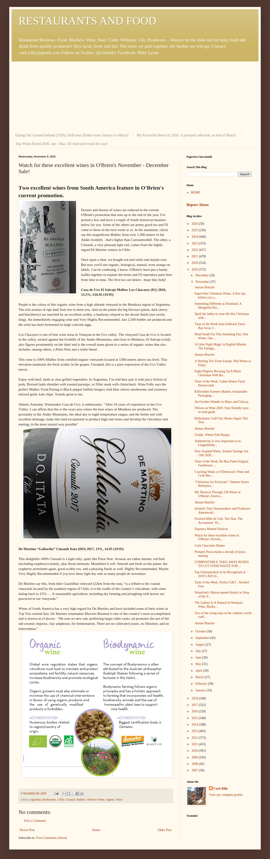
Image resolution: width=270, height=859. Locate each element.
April (199, 670)
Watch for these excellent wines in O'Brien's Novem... (217, 537)
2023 (195, 243)
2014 (195, 724)
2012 (195, 737)
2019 (195, 269)
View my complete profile (226, 795)
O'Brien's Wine (95, 799)
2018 (195, 698)
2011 (195, 744)
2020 (195, 263)
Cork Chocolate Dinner (210, 545)
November (202, 281)
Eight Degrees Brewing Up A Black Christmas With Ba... (218, 373)
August (200, 644)
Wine (119, 799)
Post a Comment (35, 820)
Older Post (165, 830)
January (200, 690)
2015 (195, 718)
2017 (195, 705)
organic (110, 799)
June (198, 657)
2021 (195, 256)
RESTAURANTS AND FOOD (87, 21)
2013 (195, 731)
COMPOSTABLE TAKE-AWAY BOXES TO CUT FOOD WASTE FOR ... (222, 564)
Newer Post (27, 830)
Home (96, 830)
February (201, 683)
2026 (195, 223)
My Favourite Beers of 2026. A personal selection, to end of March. (187, 135)
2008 (195, 764)
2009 (195, 757)
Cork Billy (221, 788)
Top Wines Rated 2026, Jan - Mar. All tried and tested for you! (61, 144)
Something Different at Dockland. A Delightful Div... (218, 305)
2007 (195, 770)
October (201, 631)
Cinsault (70, 799)
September (202, 638)
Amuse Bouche (205, 287)
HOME (195, 192)
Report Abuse (198, 205)
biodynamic (49, 799)
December (202, 275)
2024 (195, 236)
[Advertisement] (135, 96)
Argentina (35, 799)
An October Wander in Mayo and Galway (222, 401)
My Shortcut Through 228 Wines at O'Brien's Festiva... (217, 494)
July (198, 651)
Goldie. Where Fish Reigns (212, 435)
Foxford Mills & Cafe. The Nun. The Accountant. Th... (218, 520)
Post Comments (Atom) (51, 838)
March (200, 677)
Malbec (81, 799)
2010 (195, 750)
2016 (195, 711)
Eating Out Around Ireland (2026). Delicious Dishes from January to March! (72, 135)
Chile (61, 799)
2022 (195, 250)
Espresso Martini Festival (211, 529)
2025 (195, 230)
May (198, 664)
